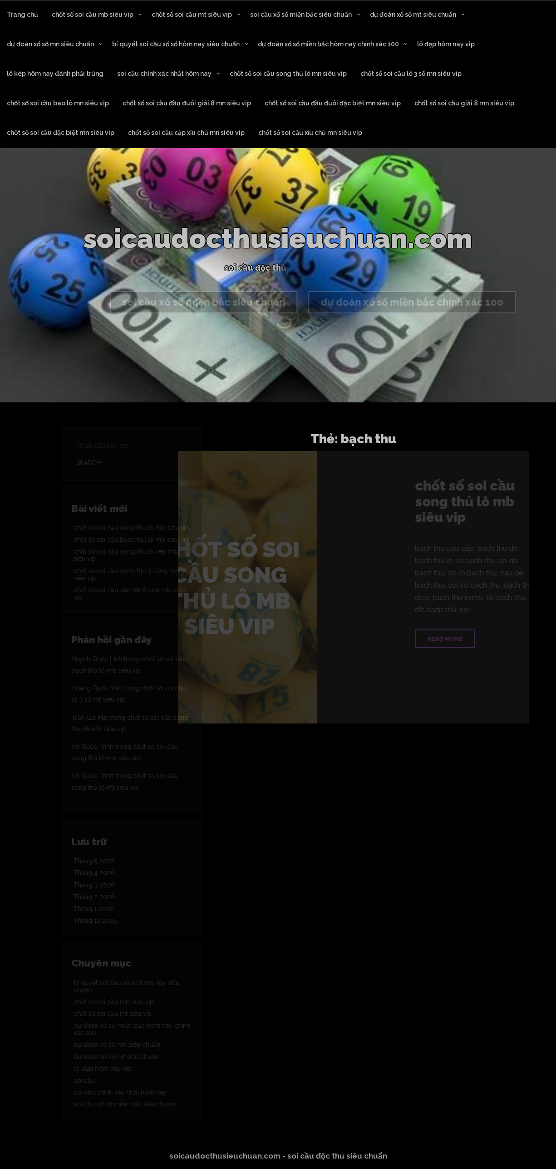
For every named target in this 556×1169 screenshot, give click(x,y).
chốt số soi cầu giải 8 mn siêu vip (464, 103)
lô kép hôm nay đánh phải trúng (55, 73)
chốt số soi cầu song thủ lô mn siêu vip (288, 73)
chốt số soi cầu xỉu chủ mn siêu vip (310, 132)
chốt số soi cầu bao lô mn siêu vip (58, 103)
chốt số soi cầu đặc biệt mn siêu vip (60, 132)
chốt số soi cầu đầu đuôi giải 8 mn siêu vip (187, 103)
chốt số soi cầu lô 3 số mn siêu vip (411, 73)
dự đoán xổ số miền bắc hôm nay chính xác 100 (328, 44)
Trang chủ (22, 14)
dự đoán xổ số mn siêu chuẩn (50, 44)
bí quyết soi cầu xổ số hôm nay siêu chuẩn (176, 44)
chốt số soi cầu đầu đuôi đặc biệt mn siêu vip (333, 103)
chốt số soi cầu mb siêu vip (92, 14)
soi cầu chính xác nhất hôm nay (164, 73)
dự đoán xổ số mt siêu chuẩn (413, 14)
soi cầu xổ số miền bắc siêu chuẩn (301, 14)
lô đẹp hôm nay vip (446, 44)
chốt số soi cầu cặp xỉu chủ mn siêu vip (186, 132)
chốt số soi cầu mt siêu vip (192, 14)
